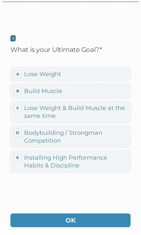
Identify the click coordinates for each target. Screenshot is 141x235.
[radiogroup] (70, 120)
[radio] (70, 74)
